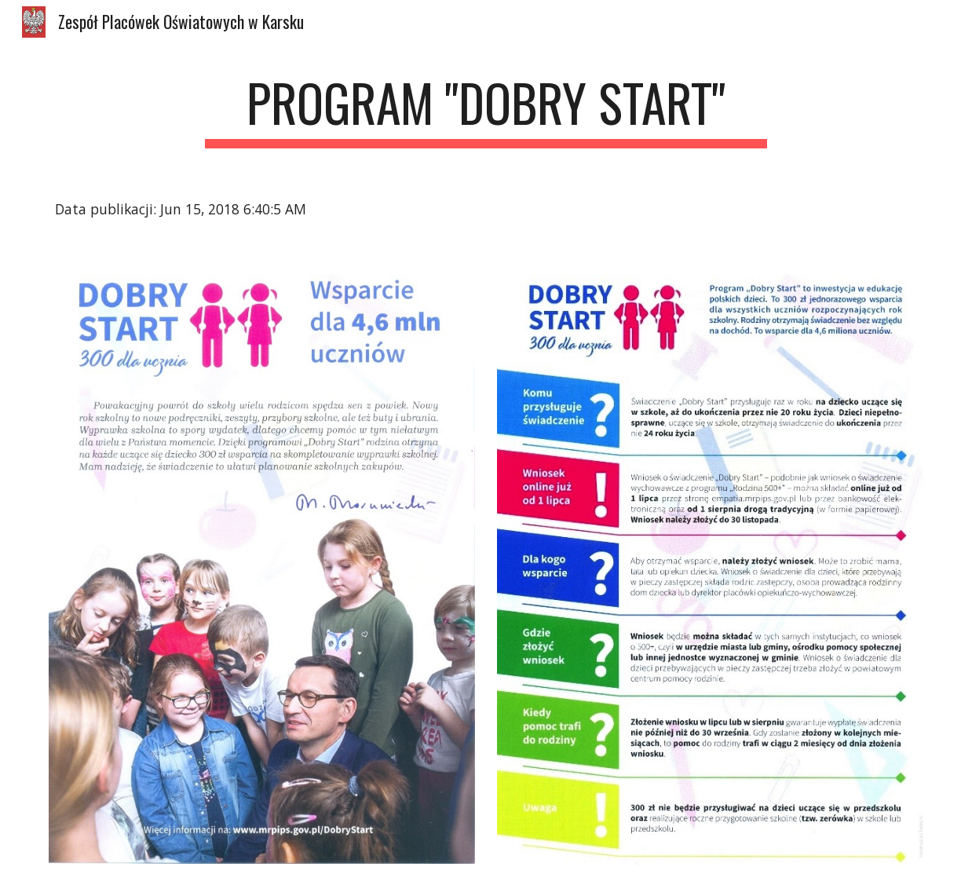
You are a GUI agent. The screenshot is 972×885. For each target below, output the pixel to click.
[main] (486, 110)
